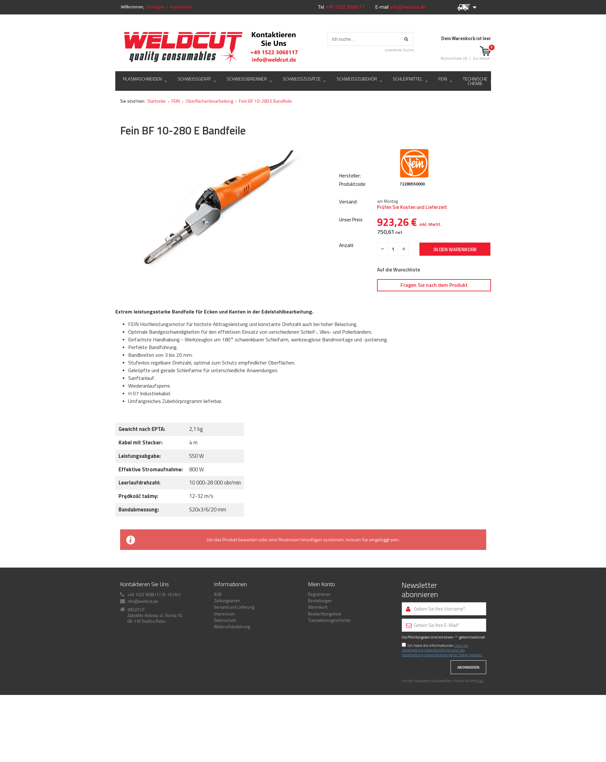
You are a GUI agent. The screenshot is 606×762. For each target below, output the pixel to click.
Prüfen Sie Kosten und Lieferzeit (412, 243)
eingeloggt (379, 575)
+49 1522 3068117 (346, 7)
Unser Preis (351, 256)
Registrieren (181, 6)
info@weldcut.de (408, 7)
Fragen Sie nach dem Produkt (434, 321)
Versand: (348, 238)
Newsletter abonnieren (420, 625)
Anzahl (346, 281)
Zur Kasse (481, 58)
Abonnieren (468, 703)
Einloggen (155, 6)
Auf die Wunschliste (398, 306)
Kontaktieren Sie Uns (144, 620)
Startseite (156, 136)
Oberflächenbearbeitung (209, 136)
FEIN (175, 136)
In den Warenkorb (455, 285)
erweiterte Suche (399, 50)
